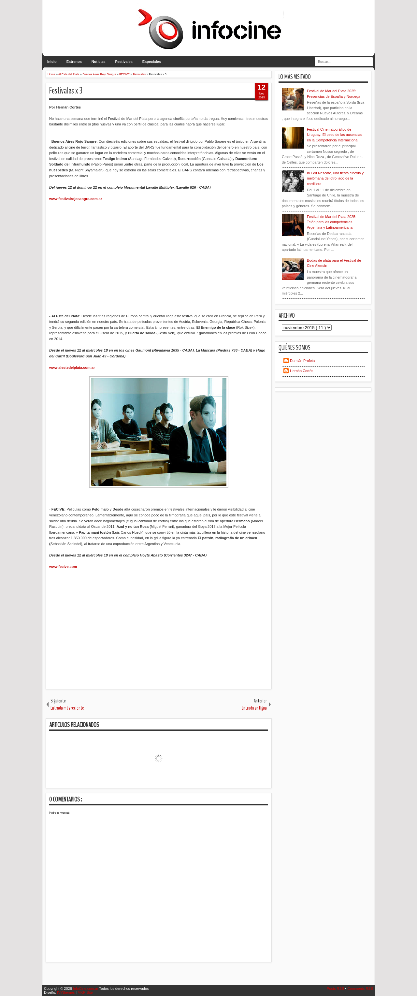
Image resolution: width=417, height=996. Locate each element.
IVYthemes (66, 992)
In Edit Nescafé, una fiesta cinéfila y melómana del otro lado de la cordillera (335, 178)
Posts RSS (336, 988)
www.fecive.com (63, 567)
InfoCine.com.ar (86, 988)
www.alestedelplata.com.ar (72, 367)
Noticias (99, 62)
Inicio (52, 62)
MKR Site (85, 992)
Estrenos (74, 62)
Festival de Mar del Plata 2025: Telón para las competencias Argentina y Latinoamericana (331, 222)
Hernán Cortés (301, 371)
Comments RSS (360, 988)
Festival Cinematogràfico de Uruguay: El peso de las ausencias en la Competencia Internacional (334, 134)
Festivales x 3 (65, 91)
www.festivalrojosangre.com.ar (75, 199)
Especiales (151, 62)
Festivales (124, 62)
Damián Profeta (302, 361)
